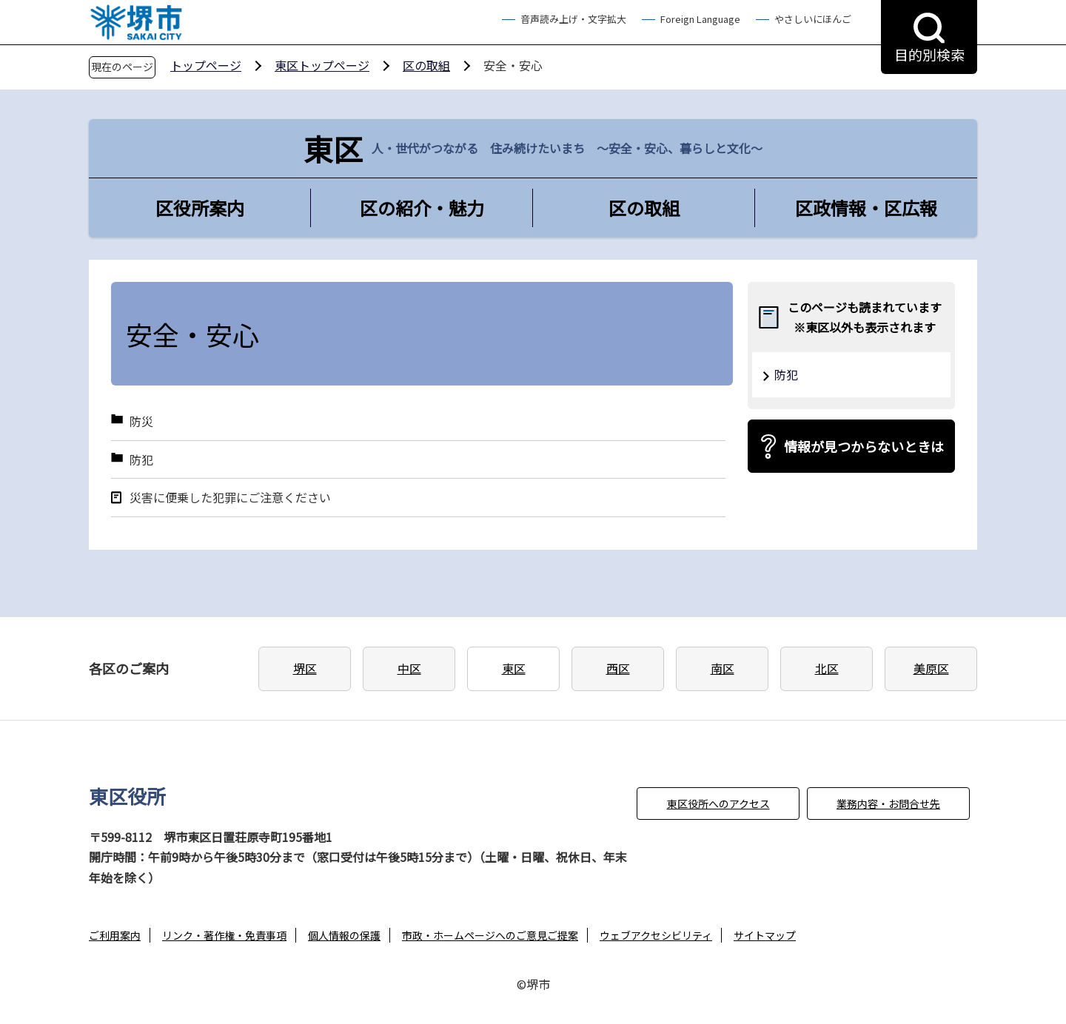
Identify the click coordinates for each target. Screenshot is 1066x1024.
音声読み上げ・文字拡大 (573, 19)
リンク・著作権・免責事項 (224, 935)
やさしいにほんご (812, 19)
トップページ (205, 65)
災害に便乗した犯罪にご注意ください (230, 497)
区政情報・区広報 (866, 207)
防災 (141, 421)
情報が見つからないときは (864, 446)
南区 (722, 668)
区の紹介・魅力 (422, 207)
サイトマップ (765, 935)
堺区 (305, 668)
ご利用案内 (115, 935)
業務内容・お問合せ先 (888, 803)
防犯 (141, 460)
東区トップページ (322, 65)
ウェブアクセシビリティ (656, 935)
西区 (618, 668)
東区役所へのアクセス (718, 803)
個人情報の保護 (344, 935)
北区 (827, 668)
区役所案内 (199, 207)
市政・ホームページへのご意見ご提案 (490, 935)
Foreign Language (700, 19)
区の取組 (426, 65)
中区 (409, 668)
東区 (514, 668)
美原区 (931, 668)
